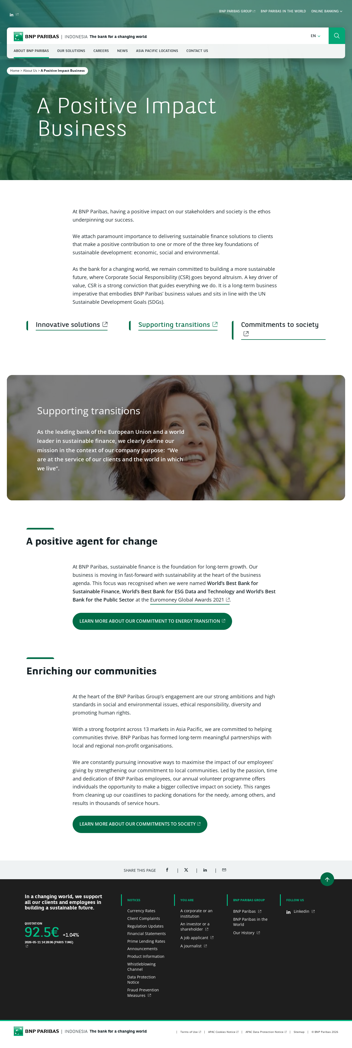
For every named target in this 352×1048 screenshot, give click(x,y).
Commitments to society (280, 325)
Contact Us (197, 51)
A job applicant (194, 937)
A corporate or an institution (196, 913)
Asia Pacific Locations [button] (157, 51)
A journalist (191, 945)
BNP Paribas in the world (283, 11)
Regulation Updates (145, 926)
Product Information (145, 956)
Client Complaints (143, 918)
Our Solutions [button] (71, 51)
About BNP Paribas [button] (31, 51)
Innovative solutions (68, 325)
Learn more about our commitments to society (137, 824)
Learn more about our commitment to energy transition (149, 621)
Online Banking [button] (326, 11)
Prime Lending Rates (146, 941)
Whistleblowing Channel (141, 966)
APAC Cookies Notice (221, 1032)
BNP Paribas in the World (250, 922)
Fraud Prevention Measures (143, 992)
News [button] (122, 51)
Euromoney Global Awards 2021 (187, 599)
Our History (244, 932)
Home (15, 70)
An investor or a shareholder (195, 926)
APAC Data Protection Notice (265, 1032)
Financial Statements (146, 933)
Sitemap (299, 1032)
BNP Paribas (245, 911)
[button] (315, 36)
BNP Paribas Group (235, 11)
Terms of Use (189, 1032)
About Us (30, 70)
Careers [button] (101, 51)
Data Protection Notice (141, 979)
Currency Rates (141, 910)
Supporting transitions (174, 325)
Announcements (142, 948)
